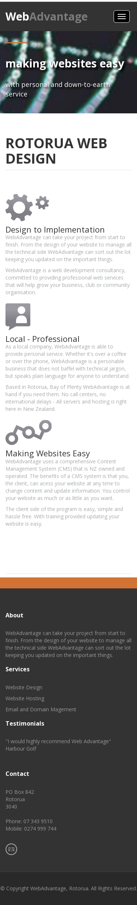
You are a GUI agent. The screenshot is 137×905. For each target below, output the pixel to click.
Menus (122, 16)
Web (46, 16)
